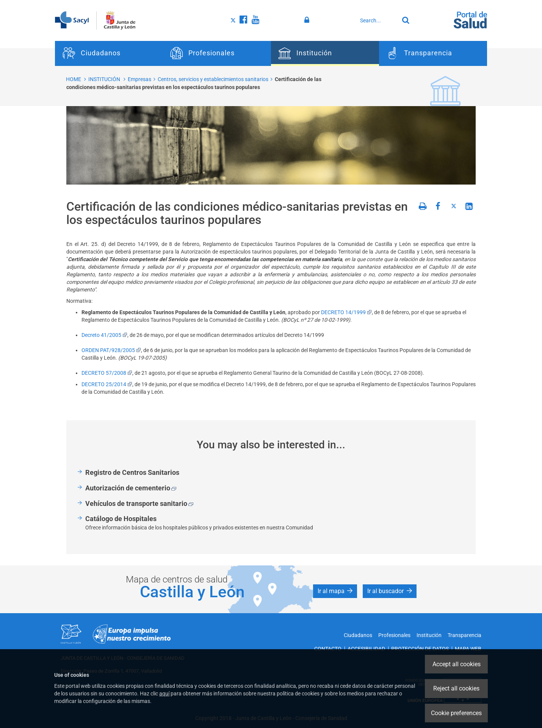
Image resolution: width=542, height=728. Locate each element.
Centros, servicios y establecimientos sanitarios (213, 79)
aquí (164, 693)
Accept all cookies (456, 664)
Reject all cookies (456, 688)
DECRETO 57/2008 (106, 373)
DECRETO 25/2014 (106, 384)
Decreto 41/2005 (104, 335)
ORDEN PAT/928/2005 (111, 350)
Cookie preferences (456, 713)
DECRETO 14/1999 (346, 312)
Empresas (139, 79)
